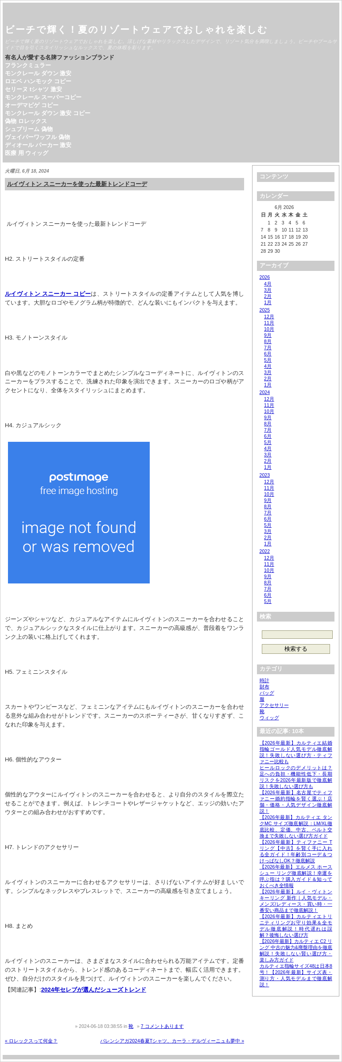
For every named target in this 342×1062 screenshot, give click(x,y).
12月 (269, 316)
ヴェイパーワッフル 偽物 (37, 137)
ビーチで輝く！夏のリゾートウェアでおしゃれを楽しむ (136, 29)
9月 (268, 335)
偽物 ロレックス (26, 121)
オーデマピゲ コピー (31, 105)
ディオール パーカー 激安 (38, 145)
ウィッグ (269, 717)
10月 (269, 329)
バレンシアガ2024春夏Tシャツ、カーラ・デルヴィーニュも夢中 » (172, 1040)
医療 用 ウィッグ (26, 153)
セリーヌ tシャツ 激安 (33, 89)
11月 (269, 322)
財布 (264, 686)
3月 (268, 290)
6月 (268, 353)
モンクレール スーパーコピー (43, 97)
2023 (265, 475)
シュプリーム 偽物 (29, 129)
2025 (265, 310)
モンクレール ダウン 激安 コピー (47, 113)
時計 (264, 680)
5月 (268, 360)
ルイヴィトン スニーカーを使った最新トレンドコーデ (77, 184)
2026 (265, 277)
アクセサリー (274, 705)
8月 (268, 341)
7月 (268, 347)
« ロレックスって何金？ (31, 1040)
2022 (265, 551)
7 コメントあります (162, 1026)
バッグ (267, 692)
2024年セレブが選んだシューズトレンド (93, 989)
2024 (265, 392)
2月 (268, 296)
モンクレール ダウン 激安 (38, 73)
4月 (268, 283)
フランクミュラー (28, 65)
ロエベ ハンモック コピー (38, 81)
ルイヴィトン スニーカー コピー (48, 293)
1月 (268, 302)
